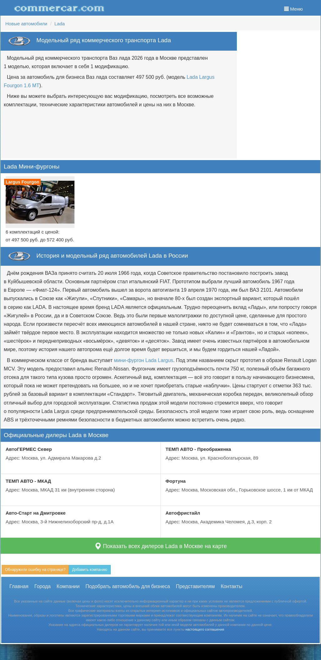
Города (42, 586)
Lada (59, 23)
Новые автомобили (26, 23)
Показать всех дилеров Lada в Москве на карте (160, 546)
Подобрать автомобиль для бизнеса (127, 586)
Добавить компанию (89, 569)
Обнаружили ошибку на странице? (35, 569)
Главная (18, 586)
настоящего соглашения (205, 629)
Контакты (231, 586)
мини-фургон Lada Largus (143, 360)
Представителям (195, 586)
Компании (68, 586)
